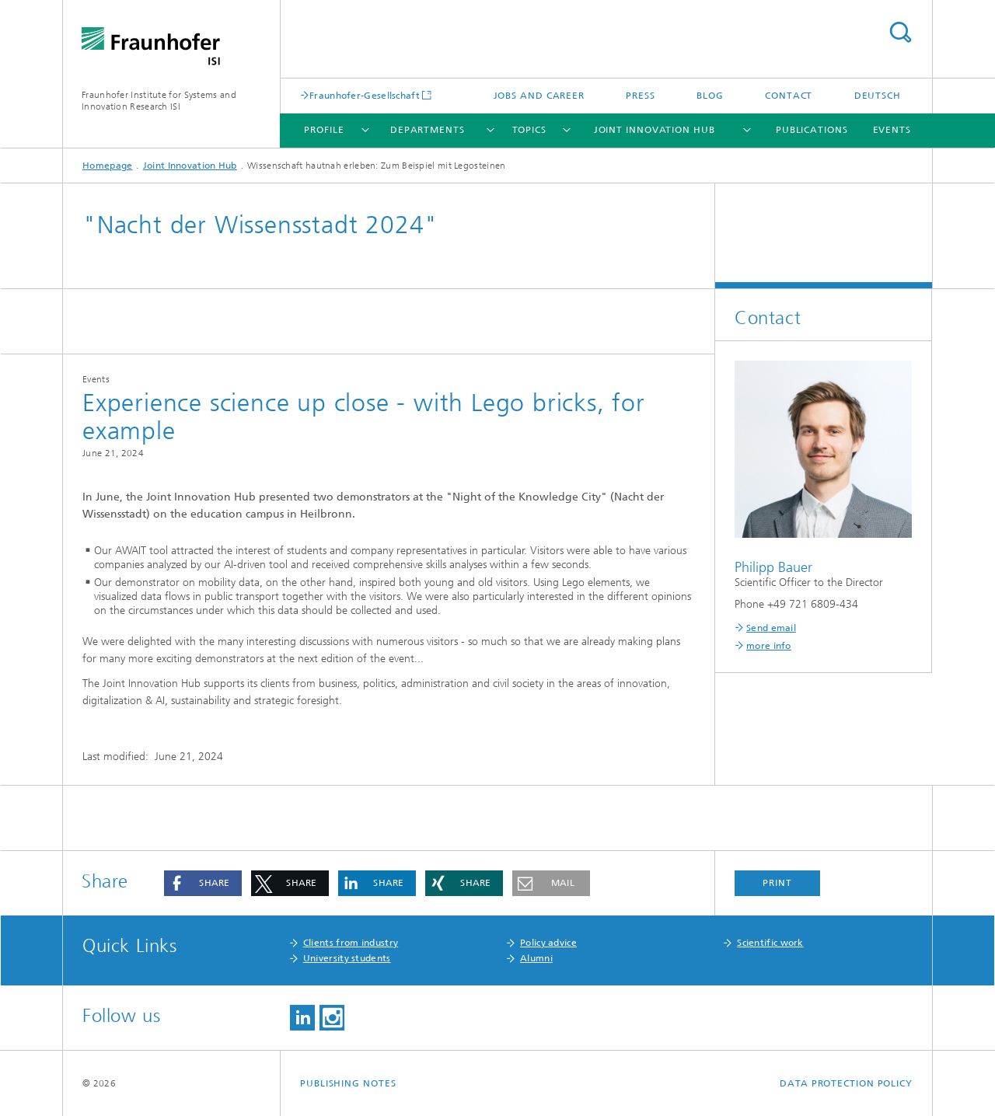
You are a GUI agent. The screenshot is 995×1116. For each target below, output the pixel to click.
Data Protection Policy (846, 1083)
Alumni (536, 958)
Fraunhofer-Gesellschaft (364, 95)
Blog (710, 95)
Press (640, 95)
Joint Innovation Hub (654, 129)
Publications (812, 129)
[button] (203, 883)
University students (347, 958)
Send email (771, 628)
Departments (427, 129)
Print (777, 882)
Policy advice (548, 942)
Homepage (107, 165)
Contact (788, 95)
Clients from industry (350, 942)
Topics (529, 129)
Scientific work (770, 942)
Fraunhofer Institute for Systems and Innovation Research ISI (159, 100)
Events (892, 129)
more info (768, 645)
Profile (324, 129)
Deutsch (877, 95)
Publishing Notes (348, 1083)
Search (900, 32)
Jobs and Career (539, 95)
